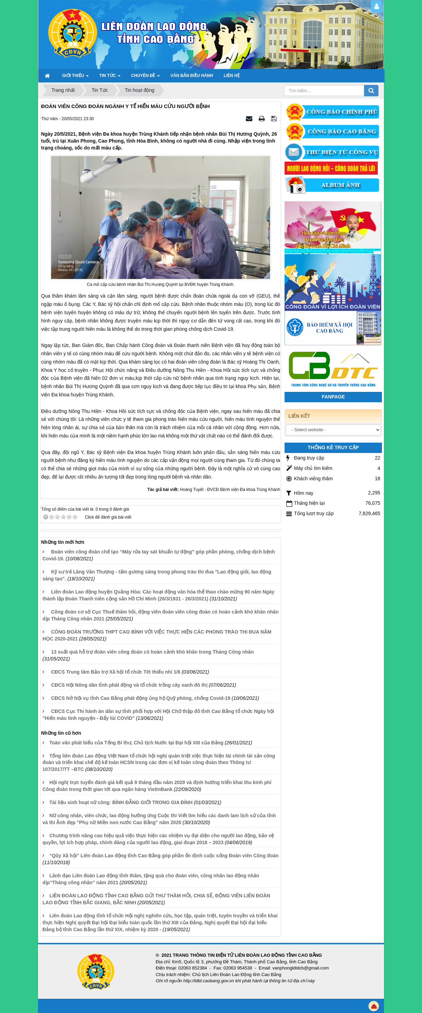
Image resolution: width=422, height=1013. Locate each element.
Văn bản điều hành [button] (192, 75)
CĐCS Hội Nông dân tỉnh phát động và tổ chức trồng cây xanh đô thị (129, 685)
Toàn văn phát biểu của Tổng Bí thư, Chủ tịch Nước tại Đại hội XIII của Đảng (136, 742)
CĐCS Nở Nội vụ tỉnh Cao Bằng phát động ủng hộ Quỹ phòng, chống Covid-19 (140, 698)
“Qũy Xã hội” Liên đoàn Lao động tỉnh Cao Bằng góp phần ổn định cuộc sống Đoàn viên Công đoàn (164, 855)
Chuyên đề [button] (145, 77)
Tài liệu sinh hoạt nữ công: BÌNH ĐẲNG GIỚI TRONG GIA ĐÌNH (121, 802)
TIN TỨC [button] (110, 77)
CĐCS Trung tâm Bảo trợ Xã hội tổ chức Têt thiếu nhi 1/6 (115, 672)
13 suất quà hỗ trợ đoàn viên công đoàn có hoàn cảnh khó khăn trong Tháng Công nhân (152, 652)
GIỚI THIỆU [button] (75, 77)
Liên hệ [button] (232, 75)
